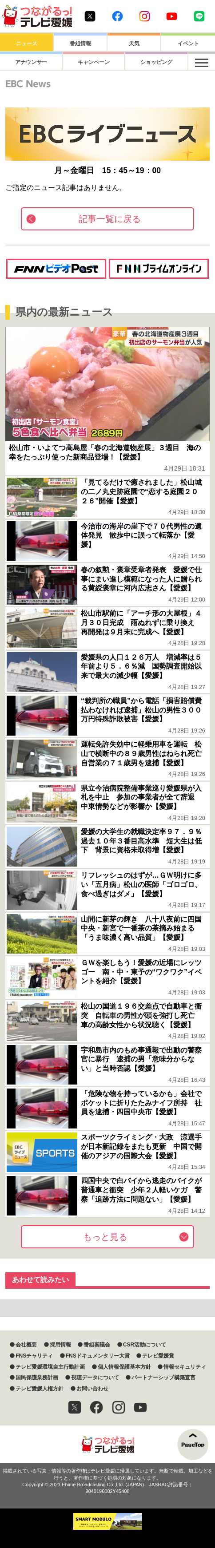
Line (199, 16)
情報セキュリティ (184, 1367)
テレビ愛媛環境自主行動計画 (50, 1367)
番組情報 (80, 43)
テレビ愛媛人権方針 (40, 1389)
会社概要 (26, 1345)
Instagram (144, 16)
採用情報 (60, 1345)
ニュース (26, 43)
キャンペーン (80, 62)
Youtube (171, 16)
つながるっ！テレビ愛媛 (107, 1444)
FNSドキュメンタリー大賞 (98, 1356)
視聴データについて (95, 1377)
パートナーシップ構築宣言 (163, 1377)
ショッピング (134, 62)
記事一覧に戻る (110, 219)
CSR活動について (144, 1345)
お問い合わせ (92, 1389)
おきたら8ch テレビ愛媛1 (37, 16)
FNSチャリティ (34, 1356)
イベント (188, 43)
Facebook (117, 16)
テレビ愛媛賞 (158, 1356)
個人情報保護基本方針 (124, 1367)
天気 (134, 43)
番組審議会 (97, 1345)
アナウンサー (27, 62)
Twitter (90, 16)
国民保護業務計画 (37, 1377)
